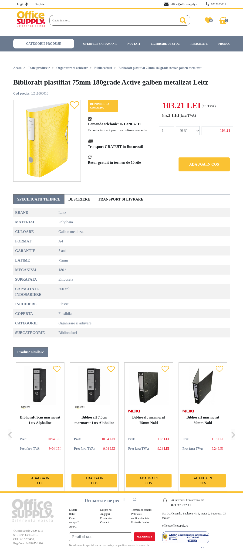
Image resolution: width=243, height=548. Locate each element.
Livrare (73, 509)
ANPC (73, 526)
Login (22, 4)
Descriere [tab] (79, 199)
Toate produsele (39, 68)
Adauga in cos (204, 164)
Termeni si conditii (141, 509)
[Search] (113, 20)
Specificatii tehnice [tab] (39, 199)
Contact (104, 522)
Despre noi (106, 509)
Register (40, 4)
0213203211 (216, 4)
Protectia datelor (140, 522)
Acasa (17, 68)
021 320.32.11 (130, 124)
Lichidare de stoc (165, 43)
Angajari (105, 514)
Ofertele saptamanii (100, 43)
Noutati (133, 43)
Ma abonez (144, 536)
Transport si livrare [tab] (120, 199)
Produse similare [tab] (30, 352)
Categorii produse (43, 43)
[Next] (233, 427)
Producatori (228, 43)
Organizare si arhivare (72, 68)
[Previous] (9, 427)
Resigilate (199, 43)
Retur (72, 514)
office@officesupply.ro (181, 4)
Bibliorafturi (103, 68)
